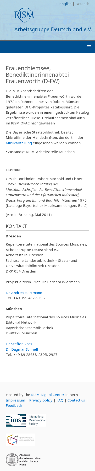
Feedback (14, 405)
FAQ (59, 400)
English (65, 3)
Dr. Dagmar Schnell (22, 349)
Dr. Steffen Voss (19, 343)
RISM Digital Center (47, 394)
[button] (89, 47)
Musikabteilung (19, 142)
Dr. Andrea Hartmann (24, 292)
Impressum (15, 400)
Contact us (76, 400)
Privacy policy (40, 400)
